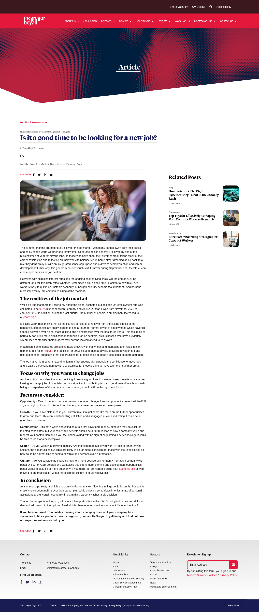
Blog (171, 187)
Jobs (80, 164)
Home (116, 562)
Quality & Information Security (128, 578)
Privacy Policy (120, 574)
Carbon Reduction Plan (125, 586)
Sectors (124, 21)
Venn (236, 605)
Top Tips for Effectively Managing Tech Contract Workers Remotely (192, 217)
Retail (153, 582)
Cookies (212, 575)
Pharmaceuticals (159, 578)
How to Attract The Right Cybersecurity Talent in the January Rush (194, 195)
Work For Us (182, 21)
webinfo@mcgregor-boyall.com (63, 568)
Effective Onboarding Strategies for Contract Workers (193, 238)
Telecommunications (160, 562)
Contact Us (227, 21)
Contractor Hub (203, 21)
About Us (70, 21)
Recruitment (57, 164)
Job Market (42, 164)
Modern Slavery (196, 575)
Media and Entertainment (163, 586)
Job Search (90, 21)
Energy (153, 566)
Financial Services (159, 570)
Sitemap (53, 605)
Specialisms (143, 21)
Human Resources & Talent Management (40, 131)
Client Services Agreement (127, 582)
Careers (71, 164)
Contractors (174, 212)
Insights (163, 21)
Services (106, 21)
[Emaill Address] (208, 565)
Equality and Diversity (82, 605)
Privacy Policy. (229, 575)
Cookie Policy (65, 605)
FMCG (153, 574)
